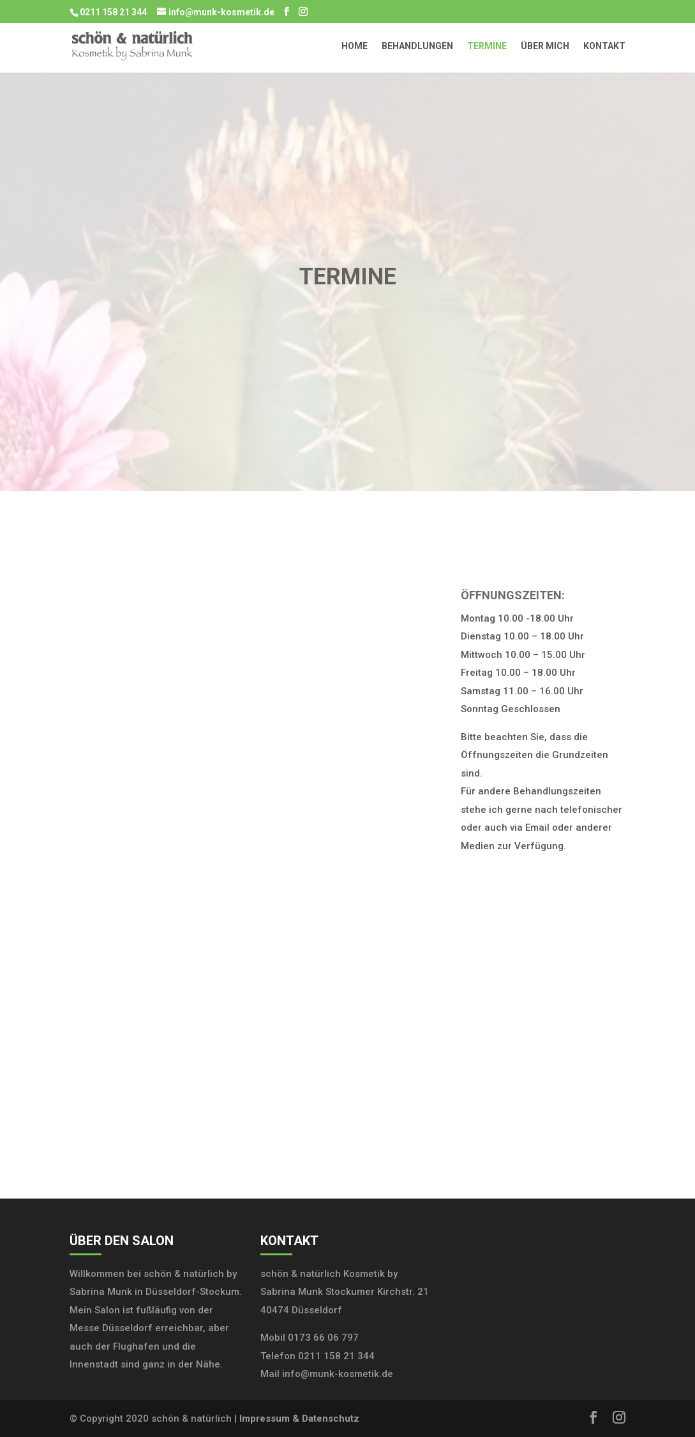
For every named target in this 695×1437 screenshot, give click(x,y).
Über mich (545, 46)
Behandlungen (417, 46)
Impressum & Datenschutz (299, 1418)
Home (354, 46)
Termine (487, 46)
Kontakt (604, 46)
